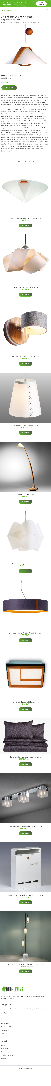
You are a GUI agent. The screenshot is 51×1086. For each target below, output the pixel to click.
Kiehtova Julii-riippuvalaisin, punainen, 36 (25, 564)
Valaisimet (4, 1033)
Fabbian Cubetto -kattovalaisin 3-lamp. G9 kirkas (25, 826)
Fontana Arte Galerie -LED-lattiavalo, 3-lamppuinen (25, 964)
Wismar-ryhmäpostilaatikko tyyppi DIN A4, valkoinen (25, 895)
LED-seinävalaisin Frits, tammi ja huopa (25, 356)
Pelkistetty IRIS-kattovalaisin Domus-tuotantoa (25, 218)
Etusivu (3, 22)
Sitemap (4, 1059)
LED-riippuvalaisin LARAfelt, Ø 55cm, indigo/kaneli (25, 633)
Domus (20, 75)
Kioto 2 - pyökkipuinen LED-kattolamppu (25, 702)
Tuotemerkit (13, 75)
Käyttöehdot (5, 1052)
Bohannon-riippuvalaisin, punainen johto (25, 287)
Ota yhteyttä (5, 1048)
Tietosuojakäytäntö (7, 1055)
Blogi (3, 1045)
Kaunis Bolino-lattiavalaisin (25, 495)
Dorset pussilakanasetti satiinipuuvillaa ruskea (25, 757)
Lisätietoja (9, 87)
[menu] (47, 10)
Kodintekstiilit (5, 1023)
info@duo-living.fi (7, 1013)
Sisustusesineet (6, 1027)
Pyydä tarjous (41, 3)
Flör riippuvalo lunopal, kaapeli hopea (25, 426)
